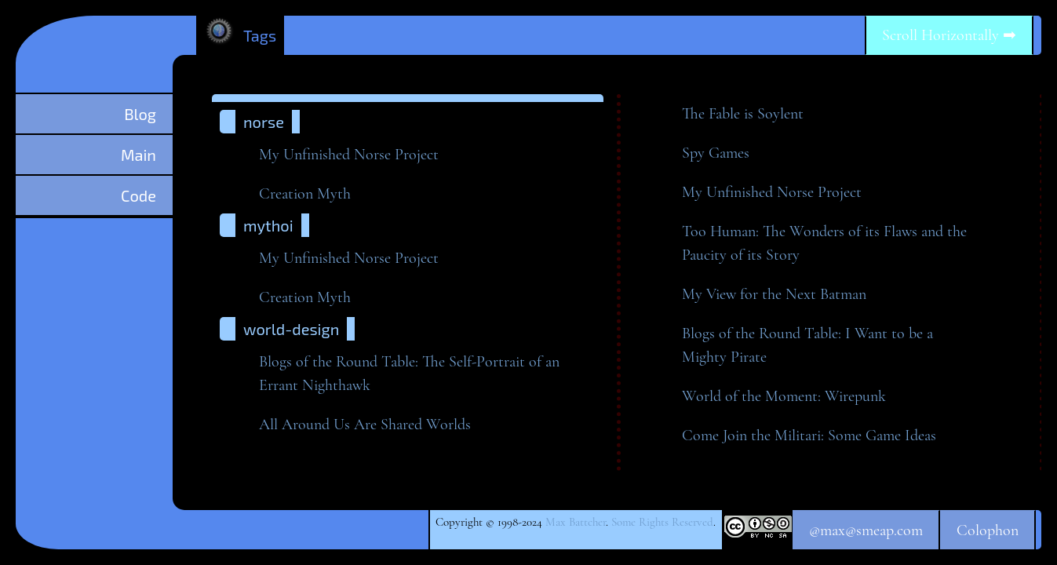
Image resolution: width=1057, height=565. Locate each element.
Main (138, 154)
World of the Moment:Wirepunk (784, 396)
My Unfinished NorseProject (349, 154)
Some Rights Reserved (662, 522)
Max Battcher (575, 522)
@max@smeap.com (866, 530)
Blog (140, 113)
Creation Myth (305, 193)
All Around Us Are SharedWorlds (365, 424)
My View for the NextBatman (774, 294)
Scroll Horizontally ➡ (949, 35)
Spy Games (715, 153)
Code (138, 195)
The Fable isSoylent (743, 113)
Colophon (988, 530)
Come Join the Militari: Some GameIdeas (809, 435)
